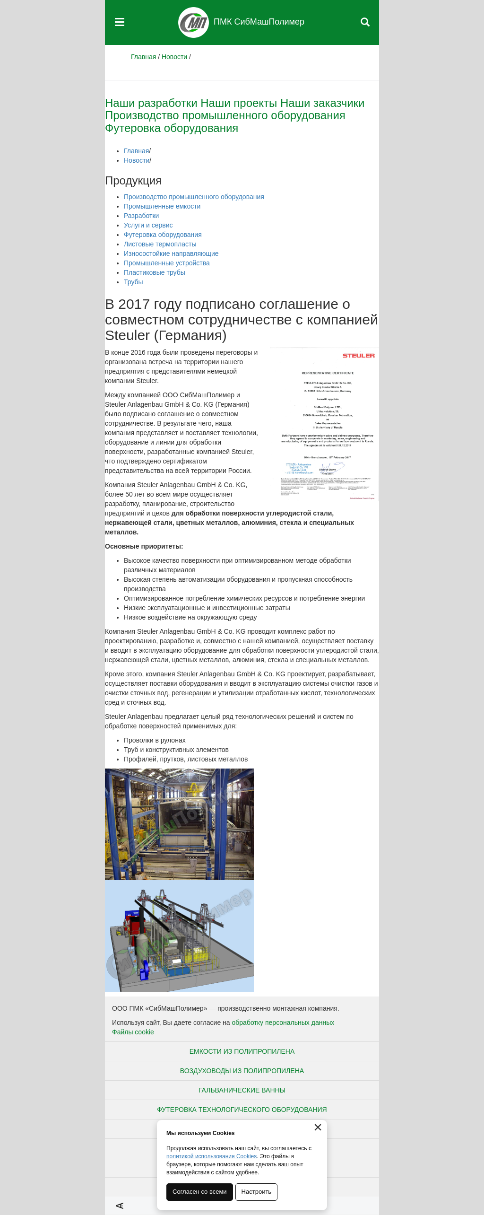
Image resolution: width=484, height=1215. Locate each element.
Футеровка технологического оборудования (242, 1109)
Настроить (257, 1191)
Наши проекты (238, 102)
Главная (143, 57)
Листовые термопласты (160, 244)
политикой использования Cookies (211, 1156)
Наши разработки (151, 102)
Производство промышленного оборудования (225, 115)
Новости (174, 57)
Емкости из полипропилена (242, 1051)
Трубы (133, 282)
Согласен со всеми (200, 1191)
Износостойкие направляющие (171, 253)
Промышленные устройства (167, 263)
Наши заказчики (322, 102)
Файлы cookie (133, 1032)
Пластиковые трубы (154, 272)
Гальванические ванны (242, 1090)
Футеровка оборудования (171, 128)
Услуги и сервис (148, 225)
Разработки (141, 215)
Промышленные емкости (162, 206)
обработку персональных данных (283, 1022)
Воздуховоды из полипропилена (242, 1071)
